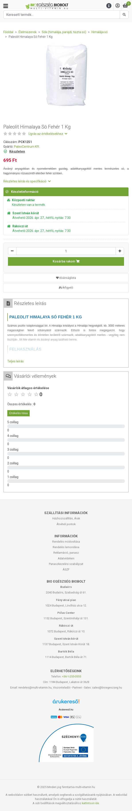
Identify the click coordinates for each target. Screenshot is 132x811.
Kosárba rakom (66, 261)
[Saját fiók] (118, 6)
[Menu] (109, 6)
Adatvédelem (66, 558)
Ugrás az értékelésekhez (47, 134)
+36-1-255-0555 (71, 676)
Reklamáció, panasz (66, 552)
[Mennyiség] (66, 251)
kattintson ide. (91, 803)
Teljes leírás (15, 361)
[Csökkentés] (12, 251)
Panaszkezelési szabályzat (66, 564)
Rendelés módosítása (66, 541)
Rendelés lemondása (66, 547)
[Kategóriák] (5, 6)
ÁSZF (66, 569)
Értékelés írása (18, 413)
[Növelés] (120, 251)
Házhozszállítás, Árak (66, 518)
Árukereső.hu (66, 709)
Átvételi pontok (66, 524)
